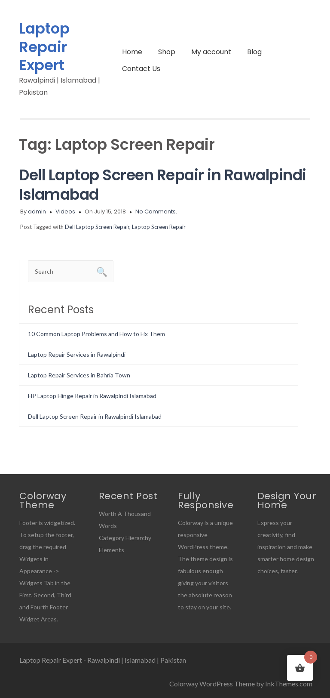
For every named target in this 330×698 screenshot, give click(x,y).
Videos (65, 211)
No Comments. (156, 211)
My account (211, 52)
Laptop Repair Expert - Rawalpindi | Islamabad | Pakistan (102, 660)
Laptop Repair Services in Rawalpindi (76, 354)
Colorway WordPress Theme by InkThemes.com (240, 683)
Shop (166, 52)
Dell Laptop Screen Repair (97, 226)
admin (37, 211)
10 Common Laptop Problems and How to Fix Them (96, 333)
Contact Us (141, 69)
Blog (254, 52)
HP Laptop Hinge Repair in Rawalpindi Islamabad (92, 395)
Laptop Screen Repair (159, 226)
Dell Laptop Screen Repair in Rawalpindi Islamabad (162, 184)
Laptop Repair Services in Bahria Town (79, 375)
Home (132, 52)
